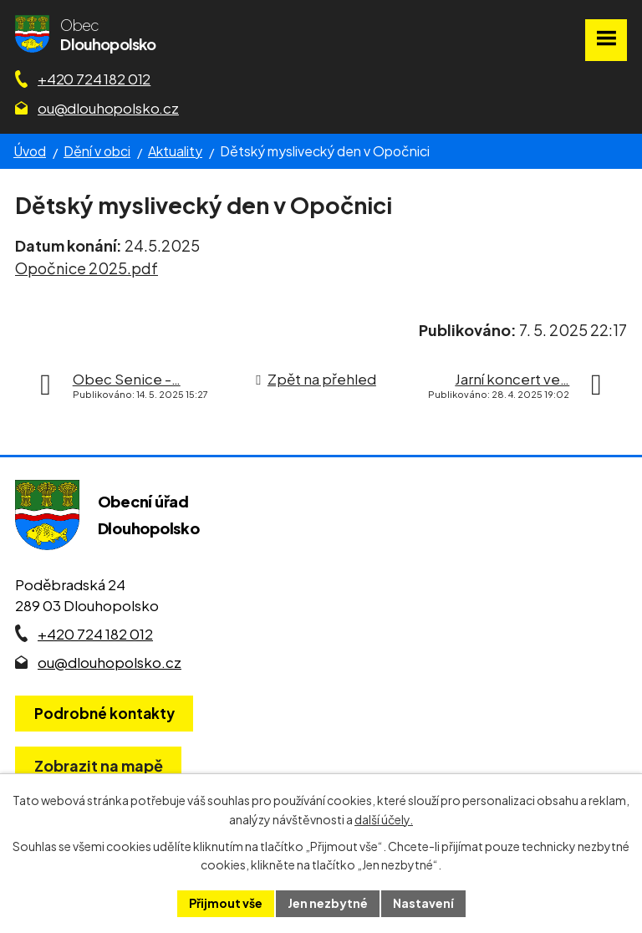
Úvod (29, 151)
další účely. (383, 819)
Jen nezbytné (328, 902)
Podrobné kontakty (104, 713)
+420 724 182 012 (94, 78)
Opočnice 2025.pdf (86, 268)
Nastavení (423, 902)
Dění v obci (97, 151)
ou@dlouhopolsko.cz (108, 108)
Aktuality (175, 151)
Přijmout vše (225, 902)
